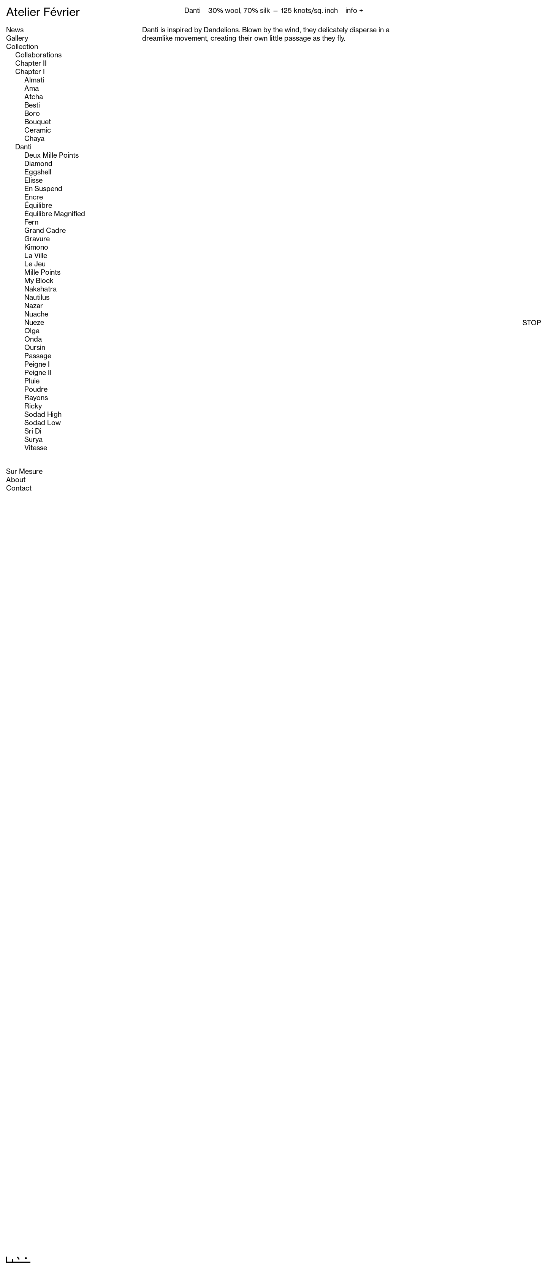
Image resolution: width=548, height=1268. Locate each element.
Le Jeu (35, 264)
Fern (31, 222)
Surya (33, 439)
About (15, 479)
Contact (19, 488)
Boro (32, 113)
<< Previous (259, 1258)
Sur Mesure (24, 471)
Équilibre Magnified (54, 213)
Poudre (36, 389)
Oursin (34, 347)
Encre (33, 197)
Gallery (17, 38)
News (15, 29)
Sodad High (43, 414)
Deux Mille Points (51, 155)
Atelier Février (43, 12)
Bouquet (37, 121)
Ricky (33, 406)
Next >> (294, 1258)
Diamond (38, 163)
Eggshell (37, 172)
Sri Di (32, 431)
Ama (31, 88)
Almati (34, 80)
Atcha (33, 96)
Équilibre (38, 205)
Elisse (33, 180)
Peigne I (37, 364)
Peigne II (38, 372)
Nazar (33, 305)
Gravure (37, 238)
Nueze (34, 322)
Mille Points (42, 272)
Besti (32, 105)
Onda (33, 339)
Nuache (36, 314)
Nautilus (36, 297)
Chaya (34, 138)
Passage (37, 355)
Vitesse (35, 447)
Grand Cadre (45, 230)
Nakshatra (40, 289)
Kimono (36, 247)
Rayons (36, 397)
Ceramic (37, 130)
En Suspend (43, 188)
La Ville (35, 255)
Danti (23, 146)
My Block (39, 280)
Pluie (32, 381)
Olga (32, 330)
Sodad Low (42, 422)
